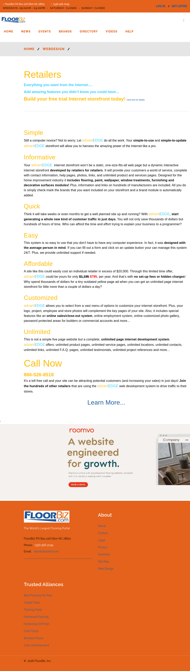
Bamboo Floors (33, 638)
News (26, 31)
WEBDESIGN (54, 49)
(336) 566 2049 (61, 4)
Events (45, 31)
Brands (65, 31)
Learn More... (106, 402)
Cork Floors (31, 631)
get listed (179, 6)
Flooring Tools (33, 609)
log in (160, 6)
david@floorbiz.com (46, 551)
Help (129, 31)
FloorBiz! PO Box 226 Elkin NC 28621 (25, 4)
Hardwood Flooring (36, 616)
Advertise (104, 554)
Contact (103, 533)
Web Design (106, 568)
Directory (89, 31)
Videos (111, 31)
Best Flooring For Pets (38, 595)
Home (8, 31)
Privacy (102, 547)
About (102, 525)
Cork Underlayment (36, 645)
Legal (101, 540)
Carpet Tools (32, 602)
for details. (136, 100)
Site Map (103, 561)
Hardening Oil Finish (36, 623)
